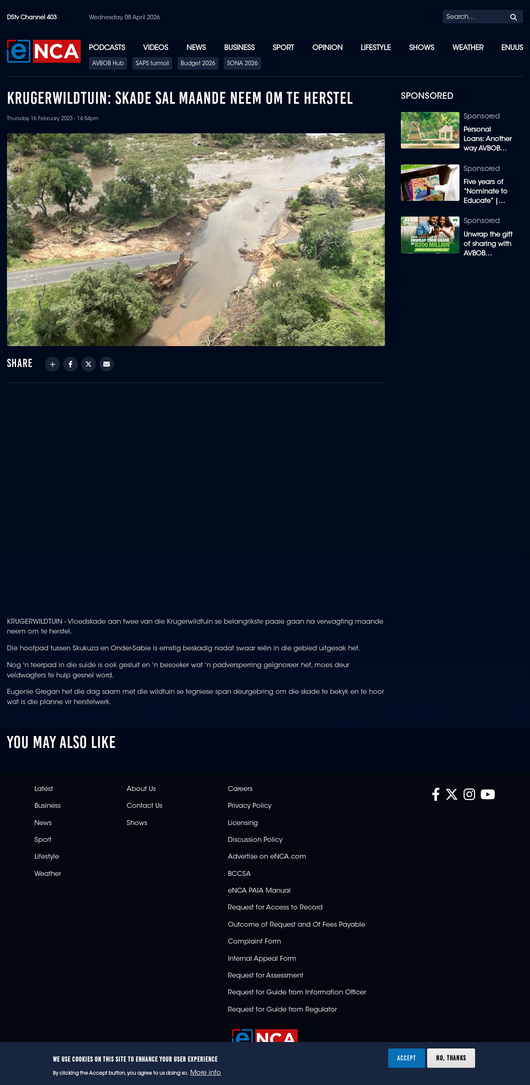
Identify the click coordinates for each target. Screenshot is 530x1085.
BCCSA (239, 874)
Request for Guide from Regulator (282, 1010)
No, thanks (451, 1058)
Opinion (327, 48)
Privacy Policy (249, 806)
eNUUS (512, 48)
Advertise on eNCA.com (267, 857)
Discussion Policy (255, 840)
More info (205, 1073)
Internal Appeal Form (262, 959)
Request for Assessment (265, 976)
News (196, 48)
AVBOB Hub (108, 64)
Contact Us (144, 806)
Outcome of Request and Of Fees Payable (296, 925)
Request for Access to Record (275, 908)
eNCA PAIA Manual (259, 891)
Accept (406, 1058)
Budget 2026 (198, 64)
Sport (283, 48)
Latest (43, 789)
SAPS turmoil (152, 64)
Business (239, 48)
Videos (155, 48)
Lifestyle (376, 48)
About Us (141, 789)
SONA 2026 (242, 64)
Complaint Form (254, 942)
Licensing (243, 823)
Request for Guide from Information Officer (297, 992)
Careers (240, 789)
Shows (421, 48)
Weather (468, 48)
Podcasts (107, 48)
